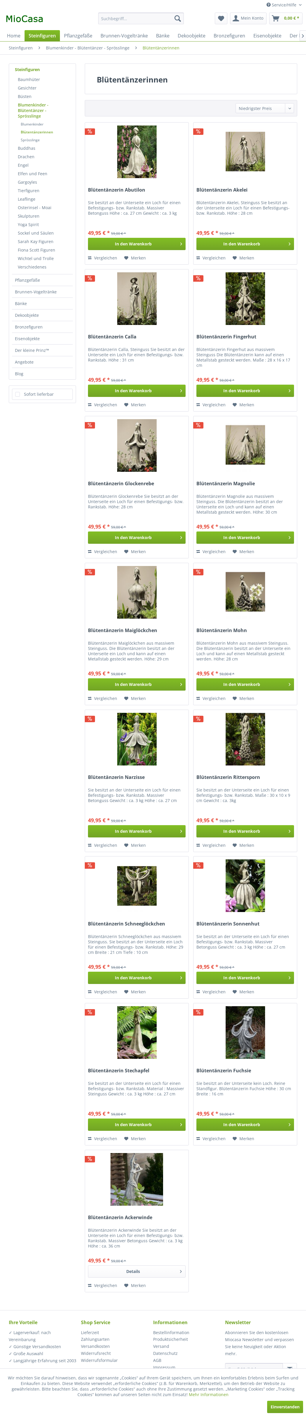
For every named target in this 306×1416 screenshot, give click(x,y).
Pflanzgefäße (27, 280)
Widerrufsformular (99, 1360)
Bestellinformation (171, 1332)
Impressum (164, 1367)
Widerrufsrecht (96, 1353)
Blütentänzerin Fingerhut (226, 337)
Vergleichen (102, 258)
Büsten (25, 96)
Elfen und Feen (32, 173)
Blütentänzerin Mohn (221, 630)
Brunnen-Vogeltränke (36, 292)
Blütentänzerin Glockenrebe (121, 484)
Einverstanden (285, 1407)
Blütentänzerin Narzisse (116, 777)
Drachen (26, 156)
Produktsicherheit (170, 1339)
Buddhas (26, 148)
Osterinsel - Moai (34, 207)
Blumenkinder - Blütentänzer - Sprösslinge (33, 110)
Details (154, 1270)
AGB (157, 1360)
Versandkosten (95, 1346)
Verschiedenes (32, 267)
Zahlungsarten (95, 1339)
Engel (23, 165)
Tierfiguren (28, 190)
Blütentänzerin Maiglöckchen (122, 630)
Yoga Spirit (28, 224)
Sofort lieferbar (39, 394)
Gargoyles (27, 182)
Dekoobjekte (27, 315)
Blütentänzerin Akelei (222, 190)
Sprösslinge (30, 139)
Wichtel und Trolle (36, 258)
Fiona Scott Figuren (36, 250)
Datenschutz (165, 1353)
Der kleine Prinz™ (32, 350)
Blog (19, 373)
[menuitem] (141, 18)
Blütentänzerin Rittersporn (228, 777)
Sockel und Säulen (36, 233)
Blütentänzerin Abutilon (116, 190)
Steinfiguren (27, 69)
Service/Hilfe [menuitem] (282, 5)
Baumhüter (29, 79)
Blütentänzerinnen (37, 132)
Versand (161, 1346)
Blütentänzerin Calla (112, 337)
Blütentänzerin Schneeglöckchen (126, 924)
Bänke (21, 303)
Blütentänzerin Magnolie (225, 484)
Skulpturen (28, 216)
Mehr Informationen (209, 1394)
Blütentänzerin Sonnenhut (228, 924)
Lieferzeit (90, 1332)
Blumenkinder (32, 124)
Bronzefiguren (29, 327)
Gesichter (27, 88)
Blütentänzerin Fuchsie (223, 1071)
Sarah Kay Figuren (35, 241)
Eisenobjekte (27, 338)
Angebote (24, 362)
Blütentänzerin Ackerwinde (120, 1217)
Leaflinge (26, 199)
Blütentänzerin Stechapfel (118, 1071)
